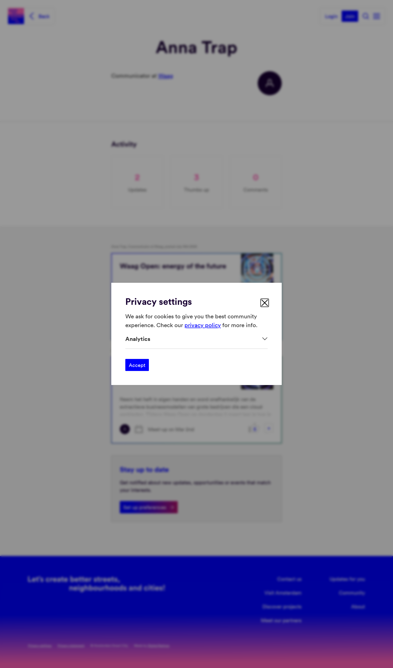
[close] (265, 303)
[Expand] (196, 338)
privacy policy (202, 324)
